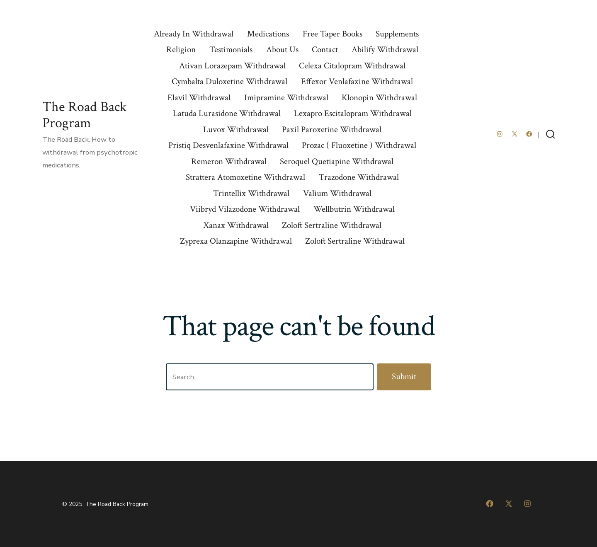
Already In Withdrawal (193, 33)
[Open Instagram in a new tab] (500, 134)
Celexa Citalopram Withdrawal (352, 65)
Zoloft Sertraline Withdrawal (331, 225)
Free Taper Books (332, 33)
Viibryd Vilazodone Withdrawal (245, 209)
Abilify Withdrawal (385, 49)
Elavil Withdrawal (199, 97)
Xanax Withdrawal (236, 225)
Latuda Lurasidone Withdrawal (227, 113)
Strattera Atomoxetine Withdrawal (245, 177)
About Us (282, 49)
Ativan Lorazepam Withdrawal (232, 65)
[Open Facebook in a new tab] (529, 134)
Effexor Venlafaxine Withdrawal (357, 81)
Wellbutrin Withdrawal (354, 209)
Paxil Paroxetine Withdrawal (331, 129)
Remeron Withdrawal (229, 161)
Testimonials (230, 49)
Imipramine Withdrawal (286, 97)
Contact (325, 49)
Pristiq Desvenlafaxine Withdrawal (228, 145)
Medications (268, 33)
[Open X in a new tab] (514, 134)
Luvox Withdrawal (236, 129)
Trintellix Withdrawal (251, 193)
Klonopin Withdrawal (379, 97)
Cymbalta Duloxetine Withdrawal (229, 81)
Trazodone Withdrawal (359, 177)
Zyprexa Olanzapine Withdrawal (236, 241)
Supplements (397, 33)
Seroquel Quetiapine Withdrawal (336, 161)
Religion (181, 49)
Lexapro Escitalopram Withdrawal (353, 113)
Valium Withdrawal (337, 193)
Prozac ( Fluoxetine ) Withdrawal (359, 145)
